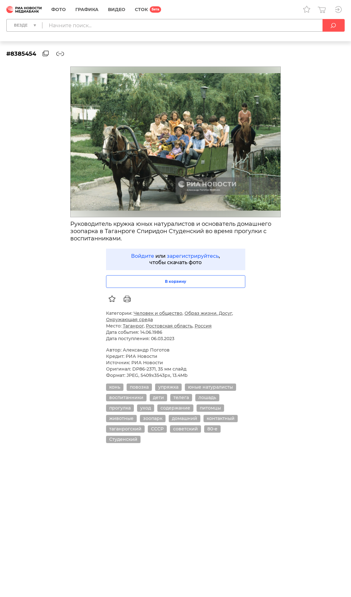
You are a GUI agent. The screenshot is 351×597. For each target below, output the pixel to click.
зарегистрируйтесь (193, 256)
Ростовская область (169, 326)
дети (158, 397)
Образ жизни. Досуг (208, 313)
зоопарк (152, 418)
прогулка (120, 408)
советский (185, 429)
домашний (184, 418)
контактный (221, 418)
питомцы (210, 408)
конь (114, 387)
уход (145, 408)
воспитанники (126, 397)
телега (181, 397)
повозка (139, 387)
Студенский (123, 439)
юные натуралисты (210, 387)
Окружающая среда (129, 319)
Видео (116, 9)
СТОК (141, 9)
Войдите (142, 256)
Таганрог (133, 326)
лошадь (207, 397)
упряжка (168, 387)
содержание (175, 408)
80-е (212, 429)
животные (121, 418)
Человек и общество (158, 313)
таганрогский (125, 429)
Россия (203, 326)
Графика (86, 9)
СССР (157, 429)
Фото (58, 9)
